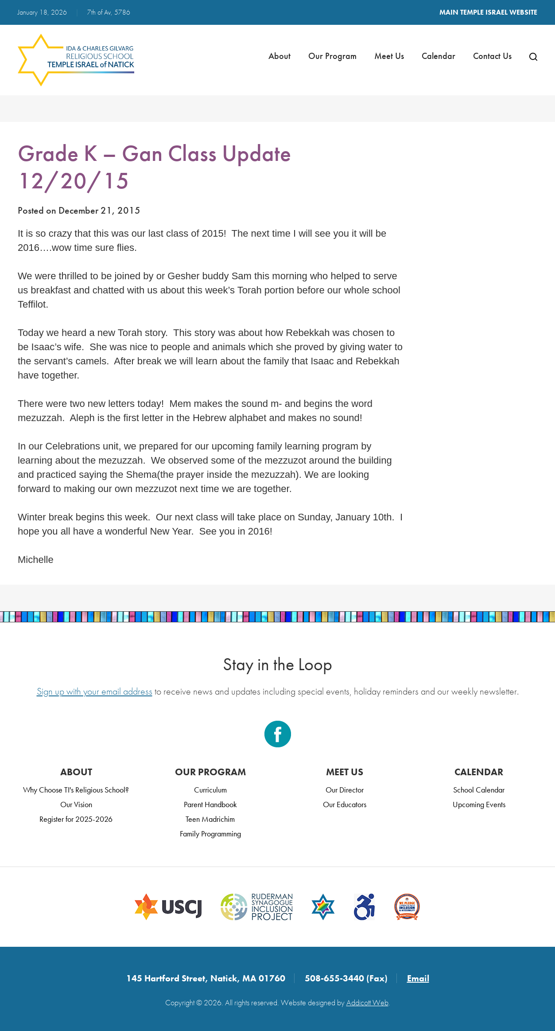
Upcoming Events (479, 804)
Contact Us (492, 56)
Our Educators (344, 804)
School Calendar (479, 790)
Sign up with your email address (94, 691)
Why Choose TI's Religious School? (76, 790)
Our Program (332, 56)
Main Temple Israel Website (488, 12)
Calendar (438, 56)
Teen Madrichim (210, 819)
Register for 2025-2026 (76, 819)
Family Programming (210, 833)
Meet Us (389, 56)
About (279, 56)
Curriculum (210, 790)
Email (418, 978)
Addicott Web (367, 1002)
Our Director (345, 790)
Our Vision (76, 804)
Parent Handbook (210, 804)
